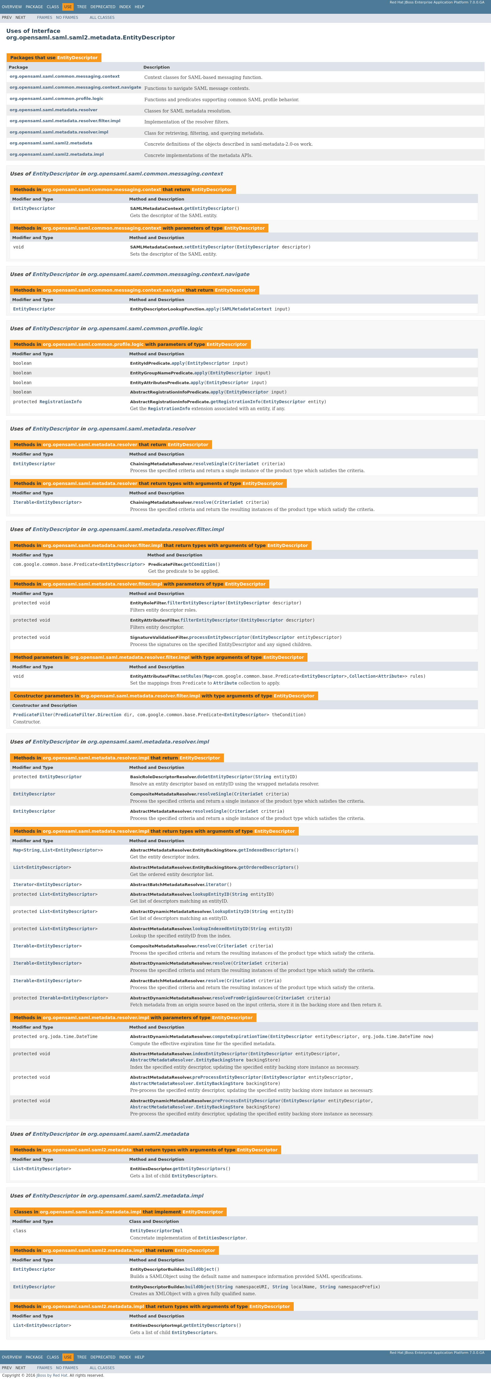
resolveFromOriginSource (242, 997)
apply (212, 308)
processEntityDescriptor (219, 637)
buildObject (199, 1269)
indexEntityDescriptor (220, 1053)
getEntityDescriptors (199, 1168)
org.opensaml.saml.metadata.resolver (53, 109)
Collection (362, 676)
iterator (215, 884)
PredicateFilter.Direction (88, 714)
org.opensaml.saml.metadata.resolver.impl (59, 132)
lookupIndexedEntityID (220, 928)
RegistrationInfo (60, 401)
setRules (190, 676)
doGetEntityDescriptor (225, 776)
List (47, 850)
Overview (12, 7)
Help (139, 7)
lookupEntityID (210, 894)
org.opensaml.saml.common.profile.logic (56, 98)
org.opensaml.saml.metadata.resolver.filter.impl (65, 120)
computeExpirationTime (239, 1036)
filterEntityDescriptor (196, 602)
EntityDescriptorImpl (156, 1230)
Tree (82, 7)
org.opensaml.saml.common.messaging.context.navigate (75, 87)
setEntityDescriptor (209, 246)
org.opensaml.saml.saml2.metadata (51, 143)
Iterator (23, 884)
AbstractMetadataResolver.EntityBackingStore (187, 1059)
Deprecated (103, 7)
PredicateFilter (33, 714)
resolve (202, 502)
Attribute (390, 676)
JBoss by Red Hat (51, 1375)
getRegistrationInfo (235, 401)
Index (125, 7)
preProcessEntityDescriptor (226, 1077)
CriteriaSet (244, 463)
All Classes (102, 17)
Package (34, 7)
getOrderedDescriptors (266, 867)
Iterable (23, 502)
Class (53, 7)
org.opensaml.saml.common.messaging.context (65, 76)
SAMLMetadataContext (247, 308)
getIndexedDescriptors (266, 850)
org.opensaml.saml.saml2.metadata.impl (57, 154)
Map (208, 676)
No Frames (67, 17)
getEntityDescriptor (209, 208)
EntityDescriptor (77, 57)
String (263, 776)
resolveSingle (210, 463)
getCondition (199, 564)
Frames (44, 17)
